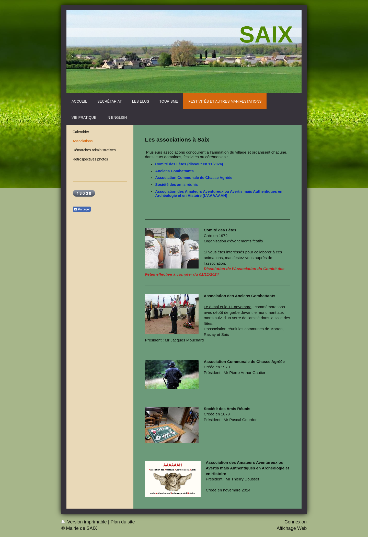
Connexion (295, 521)
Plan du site (123, 521)
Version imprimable (84, 521)
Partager (82, 209)
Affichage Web (292, 528)
